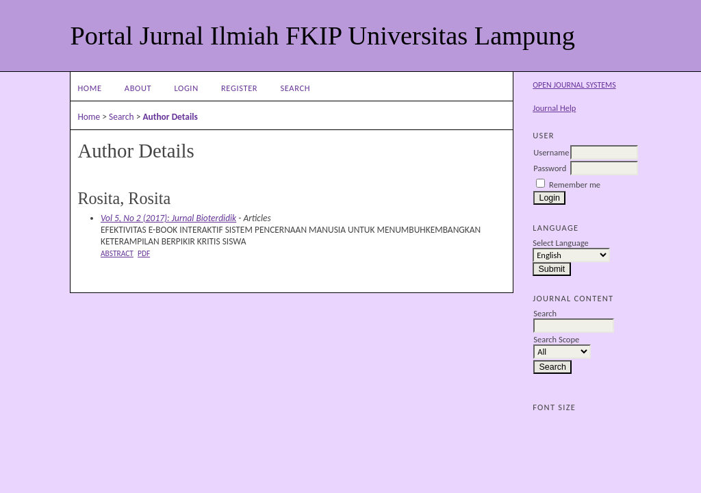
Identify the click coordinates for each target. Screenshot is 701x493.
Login (186, 88)
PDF (144, 253)
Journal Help (554, 108)
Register (239, 88)
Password (549, 168)
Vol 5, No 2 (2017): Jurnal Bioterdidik (168, 218)
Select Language (560, 243)
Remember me (574, 184)
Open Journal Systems (574, 85)
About (138, 88)
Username (551, 152)
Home (89, 88)
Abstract (117, 253)
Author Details (170, 117)
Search (295, 88)
